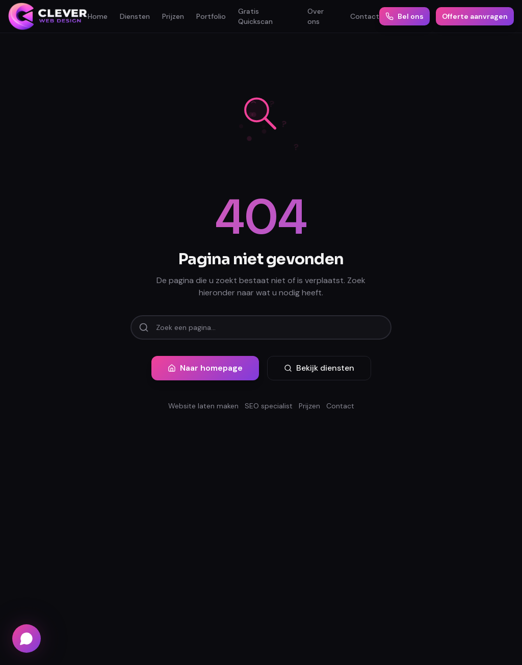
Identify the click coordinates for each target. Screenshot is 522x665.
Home (98, 16)
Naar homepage (205, 368)
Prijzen (173, 16)
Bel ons (404, 16)
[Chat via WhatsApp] (26, 638)
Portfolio (211, 16)
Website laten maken (203, 405)
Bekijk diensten (319, 368)
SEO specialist (269, 405)
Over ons (315, 16)
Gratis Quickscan (255, 16)
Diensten (135, 16)
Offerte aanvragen (475, 16)
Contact (364, 16)
